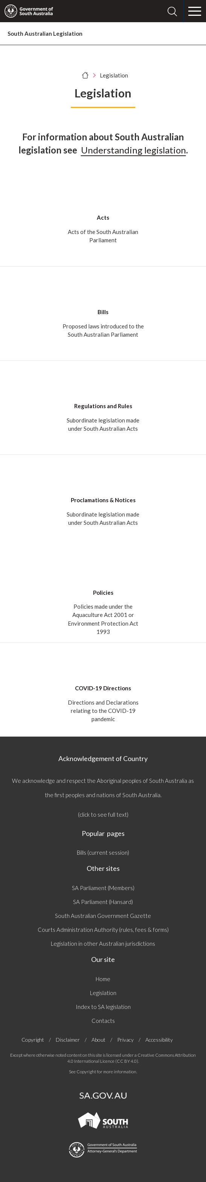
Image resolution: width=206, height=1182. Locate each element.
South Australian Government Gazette (103, 915)
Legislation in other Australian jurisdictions (103, 943)
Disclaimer (68, 1040)
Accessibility (159, 1039)
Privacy (125, 1040)
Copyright (32, 1040)
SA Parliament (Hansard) (103, 901)
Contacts (103, 1020)
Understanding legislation (133, 149)
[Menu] (194, 11)
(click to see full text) (103, 814)
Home (103, 978)
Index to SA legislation (103, 1006)
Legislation (103, 992)
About (98, 1040)
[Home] (85, 75)
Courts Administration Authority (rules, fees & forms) (103, 929)
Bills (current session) (103, 852)
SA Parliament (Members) (103, 887)
